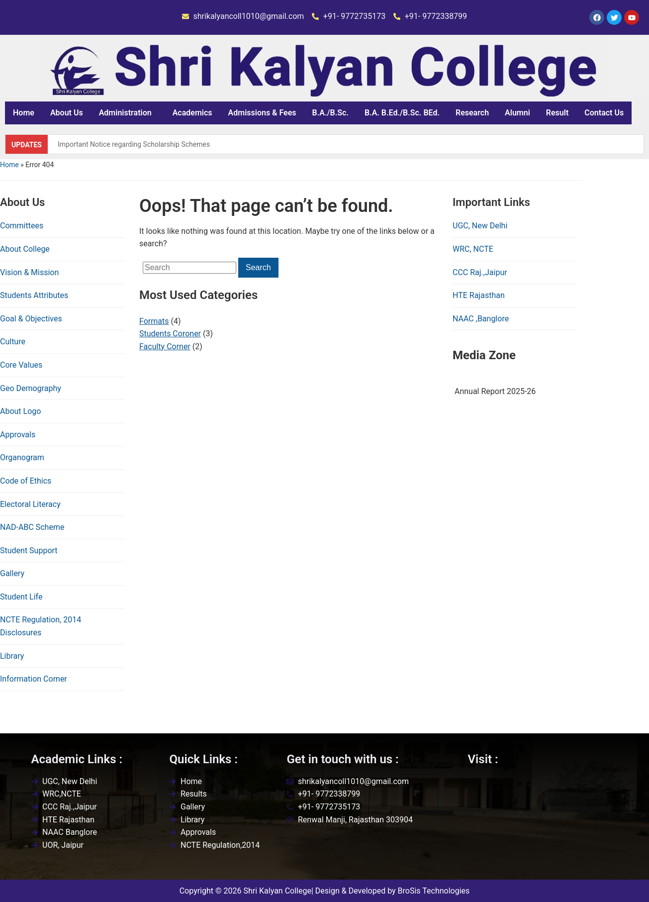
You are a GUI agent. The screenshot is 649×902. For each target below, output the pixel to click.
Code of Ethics (25, 481)
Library (12, 656)
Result (557, 112)
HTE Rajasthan (479, 295)
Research (472, 112)
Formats (154, 321)
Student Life (21, 596)
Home (23, 112)
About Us (66, 112)
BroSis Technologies (434, 891)
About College (25, 249)
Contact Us (604, 112)
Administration (125, 112)
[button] (128, 112)
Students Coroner (170, 333)
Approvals (17, 434)
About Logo (20, 411)
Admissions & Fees (262, 112)
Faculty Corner (164, 346)
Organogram (22, 457)
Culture (12, 341)
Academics (192, 112)
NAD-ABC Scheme (32, 527)
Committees (21, 225)
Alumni (517, 112)
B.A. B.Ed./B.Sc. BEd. (402, 112)
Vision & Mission (29, 272)
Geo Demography (30, 388)
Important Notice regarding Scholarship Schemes (134, 144)
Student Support (29, 550)
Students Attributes (34, 295)
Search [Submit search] (258, 267)
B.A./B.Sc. (330, 112)
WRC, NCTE (473, 249)
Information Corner (33, 679)
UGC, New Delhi (480, 225)
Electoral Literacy (30, 504)
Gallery (12, 573)
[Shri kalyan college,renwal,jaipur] (542, 825)
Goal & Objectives (31, 318)
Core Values (21, 365)
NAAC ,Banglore (481, 318)
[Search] (189, 268)
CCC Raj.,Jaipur (480, 272)
